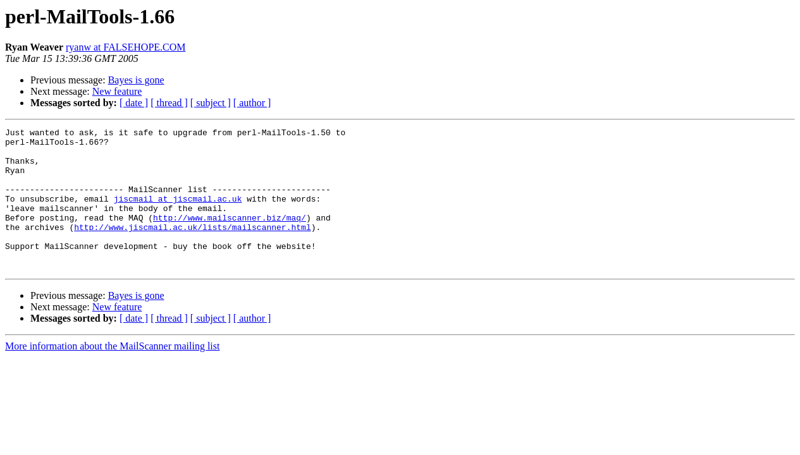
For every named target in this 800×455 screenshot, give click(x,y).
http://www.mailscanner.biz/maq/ (229, 236)
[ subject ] (210, 102)
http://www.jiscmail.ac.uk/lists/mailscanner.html (192, 247)
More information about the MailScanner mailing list (112, 374)
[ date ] (134, 102)
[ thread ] (169, 102)
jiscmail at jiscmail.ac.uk (178, 213)
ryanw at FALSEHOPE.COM (125, 47)
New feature (117, 91)
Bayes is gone (136, 80)
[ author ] (252, 102)
